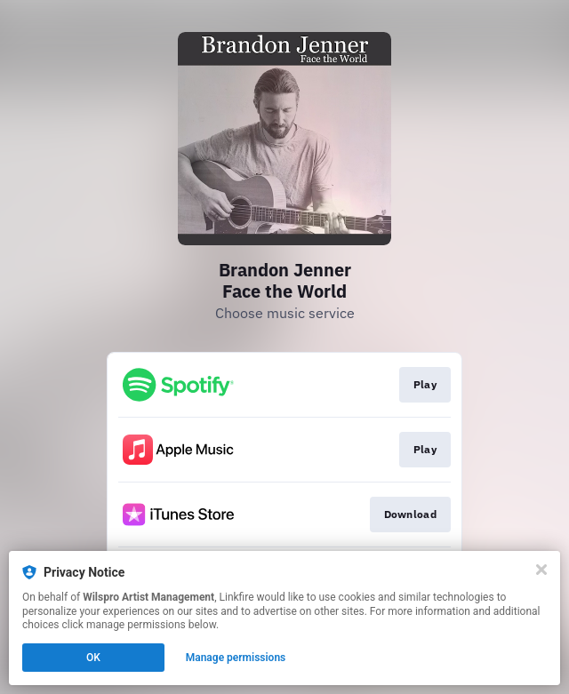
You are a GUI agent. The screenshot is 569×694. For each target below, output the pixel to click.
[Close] (541, 569)
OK (93, 657)
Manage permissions (236, 657)
